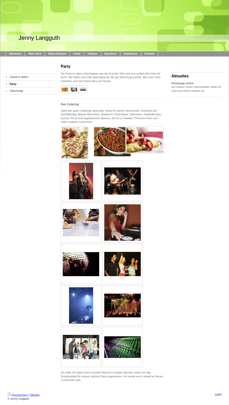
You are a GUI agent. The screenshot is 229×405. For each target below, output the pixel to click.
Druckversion (17, 394)
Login (218, 394)
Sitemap (34, 394)
